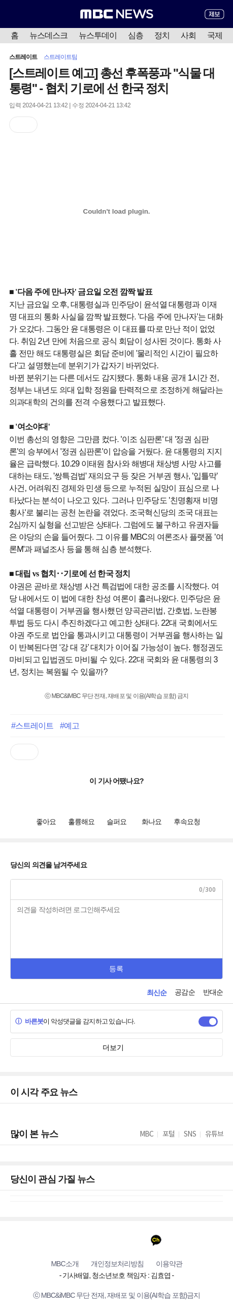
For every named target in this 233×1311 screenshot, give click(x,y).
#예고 (69, 725)
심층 (135, 35)
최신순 (157, 992)
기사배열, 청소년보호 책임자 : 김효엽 (116, 1275)
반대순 (213, 992)
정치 (162, 35)
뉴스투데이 (98, 35)
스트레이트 (23, 57)
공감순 (184, 992)
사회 (188, 35)
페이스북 (97, 1240)
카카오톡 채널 (156, 1240)
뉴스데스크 (48, 35)
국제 (214, 35)
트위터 (116, 1240)
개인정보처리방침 (117, 1264)
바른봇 (29, 1021)
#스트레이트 (32, 725)
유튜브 (77, 1240)
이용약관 (169, 1264)
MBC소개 (64, 1264)
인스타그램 (136, 1240)
